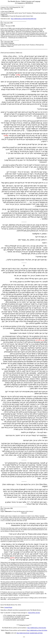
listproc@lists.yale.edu (34, 612)
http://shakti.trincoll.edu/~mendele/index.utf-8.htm (30, 633)
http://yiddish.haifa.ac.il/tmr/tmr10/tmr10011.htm (23, 18)
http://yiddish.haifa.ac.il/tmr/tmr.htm (36, 627)
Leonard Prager (8, 607)
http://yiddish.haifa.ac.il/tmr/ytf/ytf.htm (37, 630)
